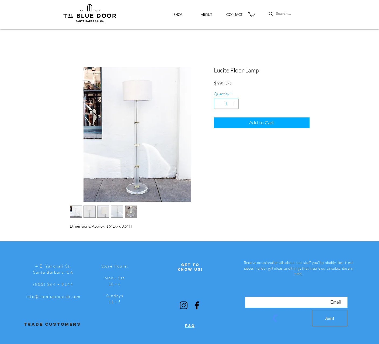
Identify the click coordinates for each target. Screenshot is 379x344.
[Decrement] (218, 104)
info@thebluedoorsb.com (53, 296)
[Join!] (329, 318)
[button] (251, 14)
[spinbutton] (226, 104)
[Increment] (234, 104)
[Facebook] (197, 305)
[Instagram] (183, 305)
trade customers (52, 324)
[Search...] (293, 13)
